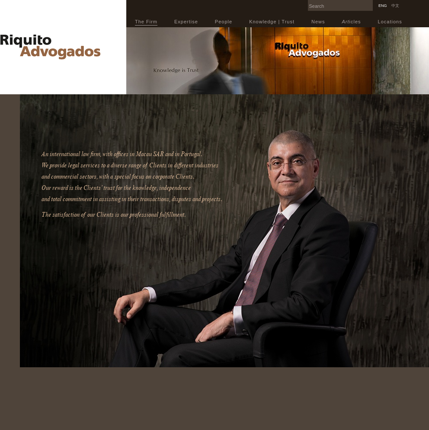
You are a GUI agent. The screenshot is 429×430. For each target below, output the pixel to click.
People (223, 21)
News (318, 21)
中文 (395, 5)
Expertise (186, 21)
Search (370, 2)
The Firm (146, 21)
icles (351, 21)
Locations (390, 21)
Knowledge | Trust (272, 21)
